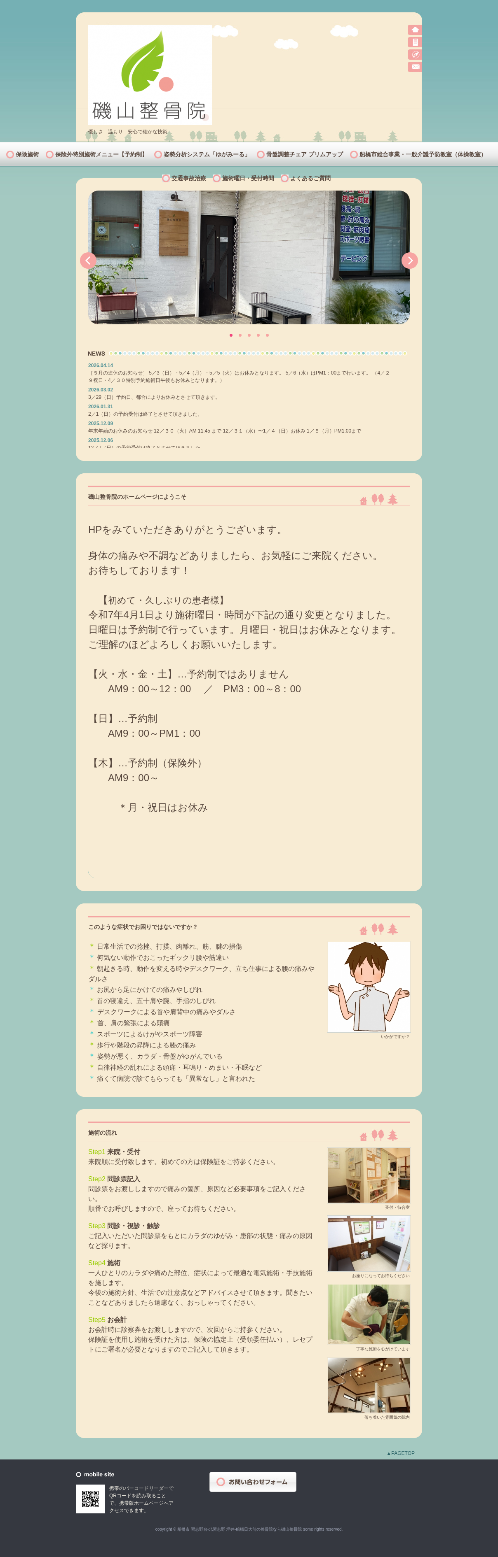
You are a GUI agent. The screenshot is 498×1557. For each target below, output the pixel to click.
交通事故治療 (188, 178)
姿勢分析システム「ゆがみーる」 (207, 154)
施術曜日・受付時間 (248, 178)
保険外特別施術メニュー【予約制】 (101, 154)
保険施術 (27, 154)
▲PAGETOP (400, 1453)
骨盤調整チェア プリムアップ (304, 154)
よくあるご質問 (310, 178)
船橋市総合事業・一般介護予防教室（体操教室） (422, 154)
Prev (88, 260)
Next (410, 260)
